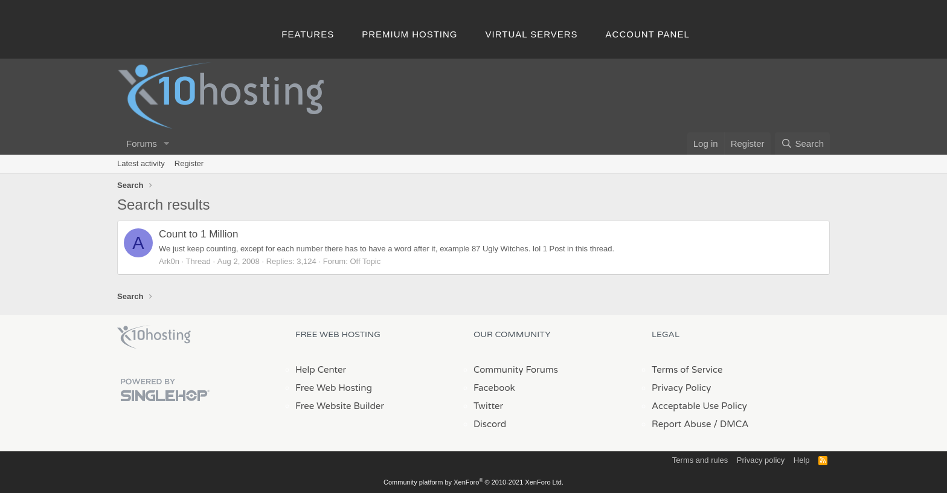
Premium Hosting (409, 34)
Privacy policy (761, 460)
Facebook (494, 387)
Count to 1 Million (198, 234)
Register (189, 163)
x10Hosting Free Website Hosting (154, 337)
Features (307, 34)
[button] (166, 143)
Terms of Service (687, 369)
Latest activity (141, 163)
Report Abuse (681, 424)
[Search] (802, 143)
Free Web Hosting (333, 387)
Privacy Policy (681, 387)
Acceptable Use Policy (699, 406)
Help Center (320, 369)
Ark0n (169, 261)
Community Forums (516, 369)
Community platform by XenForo (473, 482)
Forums (141, 143)
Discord (490, 424)
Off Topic (365, 261)
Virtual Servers (532, 34)
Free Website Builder (339, 406)
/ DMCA (730, 424)
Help (802, 460)
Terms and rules (700, 460)
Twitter (488, 406)
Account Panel (648, 34)
